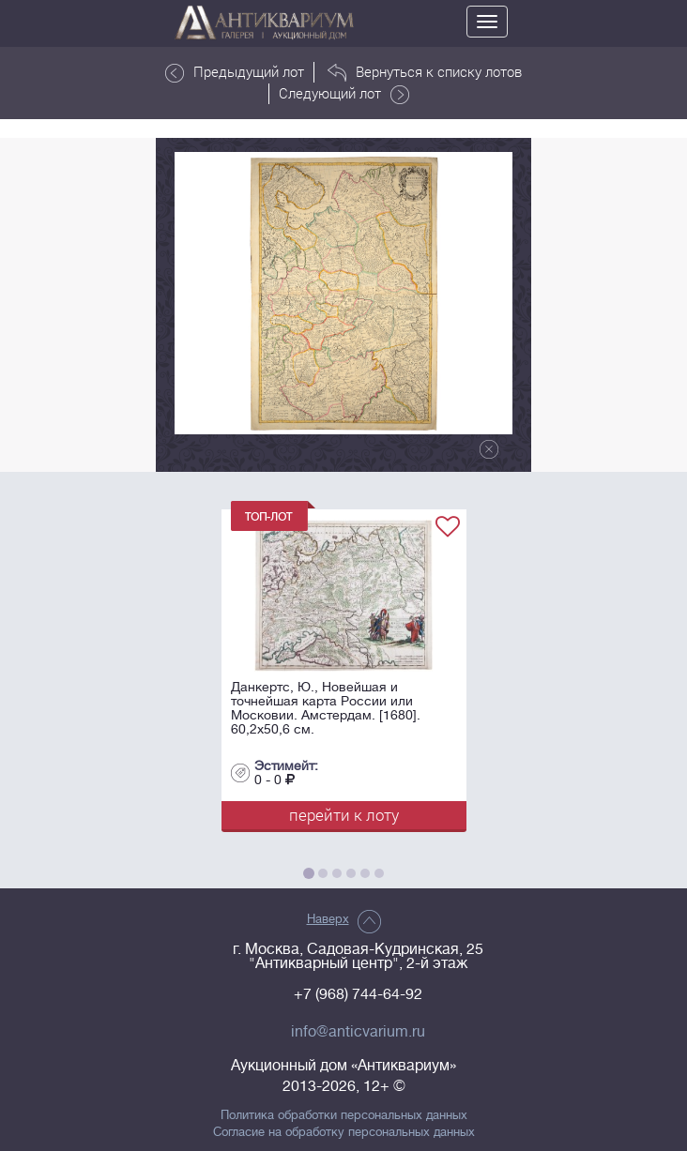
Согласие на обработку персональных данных (344, 1132)
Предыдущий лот (234, 72)
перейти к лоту (344, 814)
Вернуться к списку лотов (425, 72)
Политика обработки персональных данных (344, 1115)
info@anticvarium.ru (358, 1031)
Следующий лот (344, 93)
